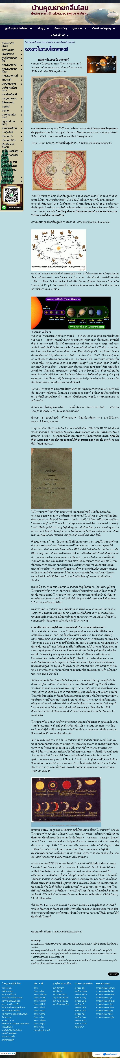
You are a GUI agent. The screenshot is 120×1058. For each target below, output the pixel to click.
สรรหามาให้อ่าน (47, 42)
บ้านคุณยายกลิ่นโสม (32, 42)
